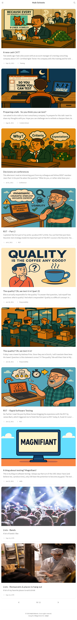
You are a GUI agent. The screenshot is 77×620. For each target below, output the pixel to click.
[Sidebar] (2, 3)
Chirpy (36, 616)
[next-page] (58, 602)
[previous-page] (19, 602)
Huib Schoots (34, 613)
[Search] (74, 3)
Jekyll (46, 616)
